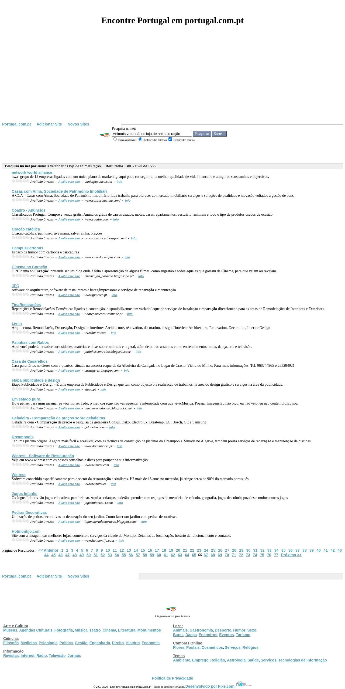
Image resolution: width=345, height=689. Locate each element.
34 (276, 550)
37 (297, 550)
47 (67, 555)
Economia (151, 643)
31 (255, 550)
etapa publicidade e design (36, 380)
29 (241, 550)
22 (192, 550)
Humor (239, 630)
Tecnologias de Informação (302, 660)
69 (220, 555)
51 (96, 555)
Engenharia (99, 643)
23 (199, 550)
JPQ (15, 286)
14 (136, 550)
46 (60, 555)
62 (173, 555)
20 (178, 550)
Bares (178, 635)
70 (227, 555)
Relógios (250, 647)
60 (159, 555)
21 (185, 550)
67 (206, 555)
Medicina (29, 643)
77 (276, 555)
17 (157, 550)
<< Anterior (48, 550)
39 (311, 550)
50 (89, 555)
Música (81, 630)
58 (145, 555)
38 (304, 550)
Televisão (57, 655)
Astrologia (236, 660)
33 (269, 550)
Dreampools (23, 437)
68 (213, 555)
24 (206, 550)
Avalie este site (69, 181)
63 (180, 555)
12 (122, 550)
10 (108, 550)
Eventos (226, 635)
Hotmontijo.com (26, 531)
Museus (10, 630)
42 (332, 550)
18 (164, 550)
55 (124, 555)
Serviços (232, 647)
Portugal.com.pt (16, 124)
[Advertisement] (172, 81)
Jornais (74, 655)
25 (213, 550)
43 (340, 550)
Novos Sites (78, 124)
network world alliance (32, 172)
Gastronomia (201, 630)
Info (119, 181)
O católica (26, 229)
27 (227, 550)
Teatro (95, 630)
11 (115, 550)
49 (82, 555)
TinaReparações (26, 305)
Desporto (223, 630)
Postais (193, 647)
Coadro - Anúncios (29, 210)
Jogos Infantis (24, 493)
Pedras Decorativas (29, 512)
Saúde (253, 660)
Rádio (41, 655)
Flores (178, 647)
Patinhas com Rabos (30, 342)
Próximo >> (291, 555)
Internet (27, 655)
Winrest (19, 475)
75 (262, 555)
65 (194, 555)
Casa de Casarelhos (30, 361)
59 (152, 555)
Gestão (81, 643)
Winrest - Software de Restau (43, 456)
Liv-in (17, 323)
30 (248, 550)
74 (255, 555)
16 (150, 550)
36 (290, 550)
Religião (217, 660)
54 (117, 555)
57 (138, 555)
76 (269, 555)
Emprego (200, 660)
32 (262, 550)
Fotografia (63, 630)
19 (171, 550)
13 (129, 550)
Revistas (11, 655)
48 (75, 555)
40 (318, 550)
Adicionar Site (49, 124)
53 (110, 555)
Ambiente (181, 660)
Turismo (243, 635)
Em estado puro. (27, 399)
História (133, 643)
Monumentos (149, 630)
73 (248, 555)
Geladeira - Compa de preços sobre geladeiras (58, 418)
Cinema (109, 630)
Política (66, 643)
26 (220, 550)
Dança (191, 635)
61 (166, 555)
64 (187, 555)
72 (241, 555)
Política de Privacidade (172, 678)
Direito (118, 643)
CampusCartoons (27, 248)
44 (46, 555)
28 (234, 550)
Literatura (127, 630)
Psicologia (48, 643)
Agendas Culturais (36, 630)
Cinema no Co (29, 267)
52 (103, 555)
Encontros (208, 635)
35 (283, 550)
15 (143, 550)
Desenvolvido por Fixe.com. (218, 686)
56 (131, 555)
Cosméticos (212, 647)
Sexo (251, 630)
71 (234, 555)
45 (53, 555)
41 (325, 550)
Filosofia (11, 643)
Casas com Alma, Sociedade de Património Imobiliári (59, 191)
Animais (180, 630)
